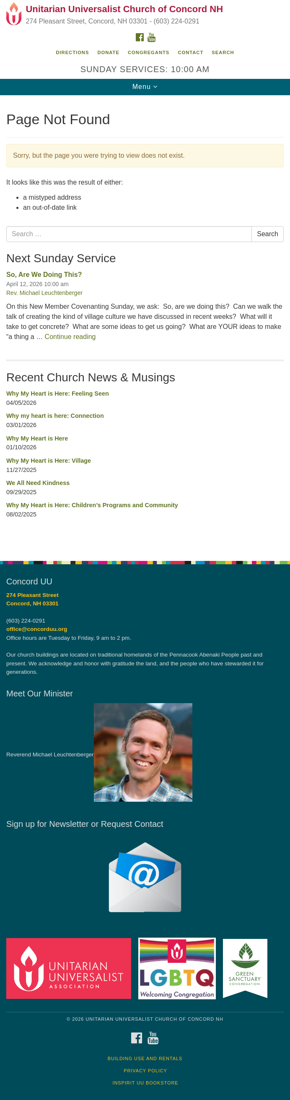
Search (223, 52)
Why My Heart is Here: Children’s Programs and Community (92, 505)
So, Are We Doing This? (44, 274)
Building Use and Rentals (145, 1058)
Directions (72, 52)
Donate (108, 52)
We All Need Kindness (38, 483)
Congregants (148, 52)
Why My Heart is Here (37, 438)
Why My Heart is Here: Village (48, 460)
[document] (145, 323)
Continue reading (70, 336)
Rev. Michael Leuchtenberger (44, 292)
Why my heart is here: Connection (55, 415)
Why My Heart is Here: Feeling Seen (57, 393)
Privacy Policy (145, 1070)
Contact (190, 52)
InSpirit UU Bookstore (145, 1082)
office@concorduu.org (36, 629)
